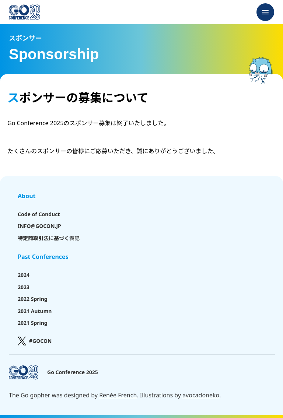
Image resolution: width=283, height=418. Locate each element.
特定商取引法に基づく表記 (49, 238)
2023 (23, 287)
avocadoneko (200, 395)
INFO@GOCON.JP (39, 225)
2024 (23, 274)
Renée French (118, 395)
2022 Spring (33, 298)
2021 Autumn (35, 311)
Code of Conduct (39, 214)
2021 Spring (33, 322)
